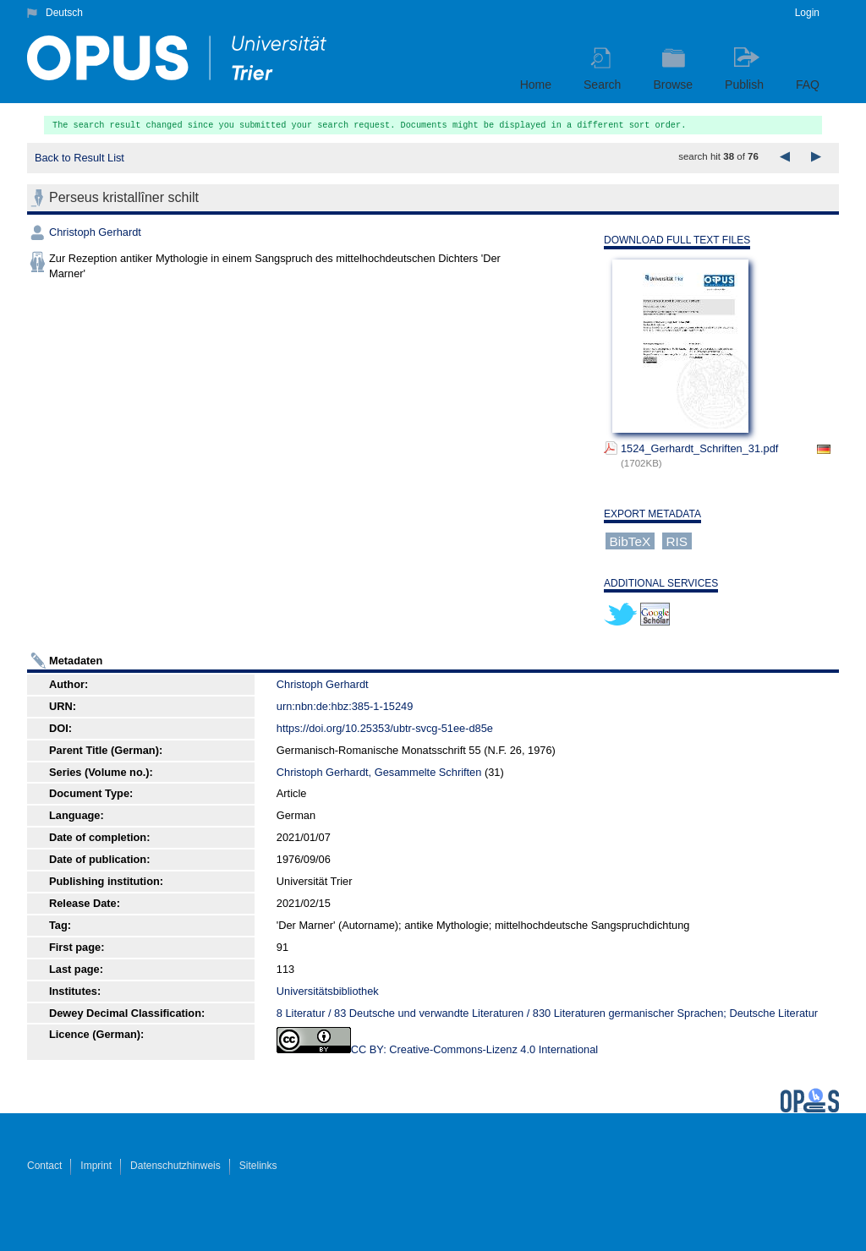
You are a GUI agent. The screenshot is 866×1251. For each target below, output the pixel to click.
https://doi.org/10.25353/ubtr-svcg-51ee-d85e (385, 728)
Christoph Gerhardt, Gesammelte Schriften (379, 772)
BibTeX (630, 540)
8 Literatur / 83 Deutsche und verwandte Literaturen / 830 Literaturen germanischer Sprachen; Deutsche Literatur (547, 1013)
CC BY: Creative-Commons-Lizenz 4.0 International (474, 1049)
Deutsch (64, 13)
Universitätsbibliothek (328, 991)
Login (807, 13)
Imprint (96, 1166)
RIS (677, 540)
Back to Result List (79, 157)
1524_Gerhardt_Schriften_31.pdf (699, 448)
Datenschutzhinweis (175, 1166)
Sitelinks (258, 1166)
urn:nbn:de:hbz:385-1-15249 (345, 706)
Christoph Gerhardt (95, 232)
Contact (44, 1166)
